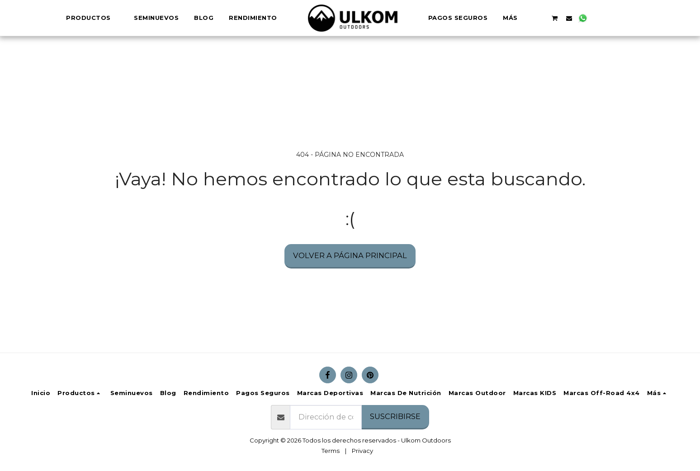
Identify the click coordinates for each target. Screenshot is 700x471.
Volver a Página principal (350, 255)
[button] (525, 18)
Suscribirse (395, 416)
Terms (331, 450)
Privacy (362, 450)
